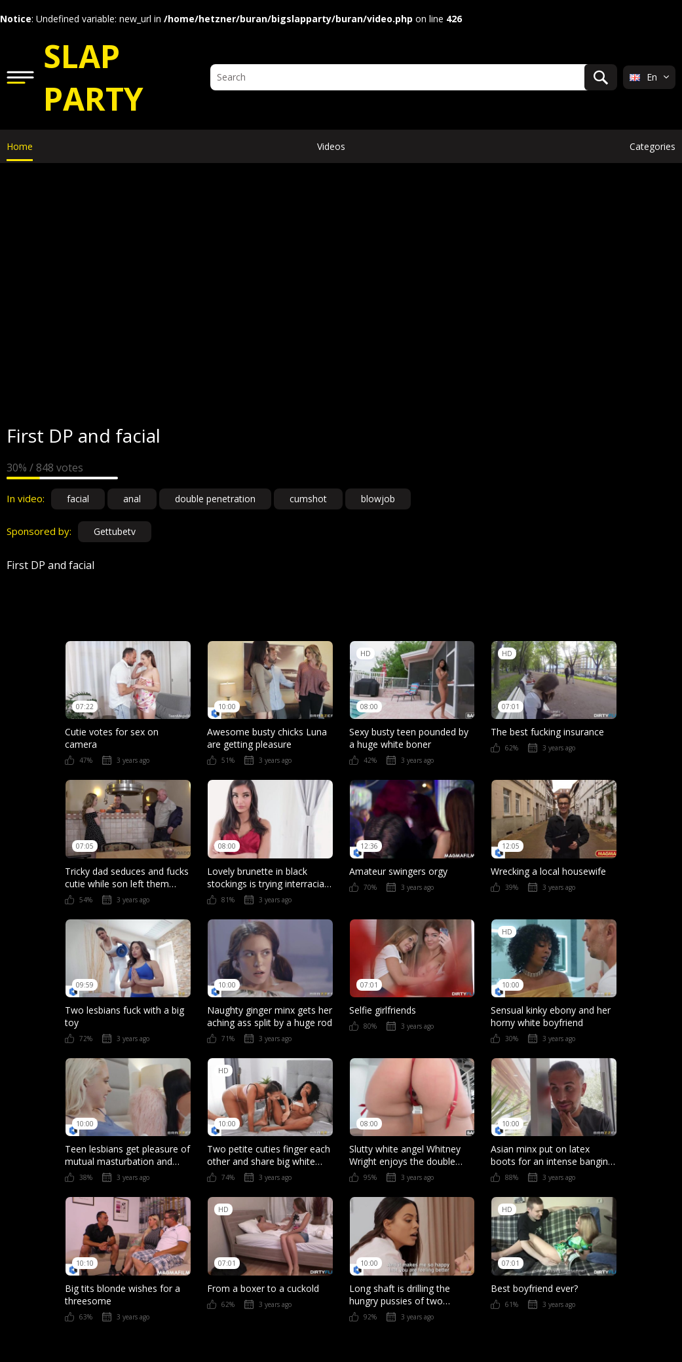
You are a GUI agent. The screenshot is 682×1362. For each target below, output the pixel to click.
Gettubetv (115, 531)
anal (132, 498)
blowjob (378, 498)
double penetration (215, 498)
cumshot (308, 498)
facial (78, 498)
